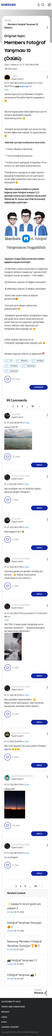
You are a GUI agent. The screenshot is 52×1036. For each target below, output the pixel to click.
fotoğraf (40, 361)
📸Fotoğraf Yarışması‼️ (21, 960)
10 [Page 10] (32, 406)
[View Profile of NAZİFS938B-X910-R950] (22, 776)
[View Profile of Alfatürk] (15, 76)
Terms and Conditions (13, 1007)
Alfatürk (24, 361)
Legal (4, 1017)
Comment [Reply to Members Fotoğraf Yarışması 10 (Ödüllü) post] (38, 387)
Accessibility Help (11, 1001)
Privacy (5, 1012)
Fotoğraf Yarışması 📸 (20, 975)
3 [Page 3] (22, 406)
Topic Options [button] (43, 27)
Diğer (6, 90)
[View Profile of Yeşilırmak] (24, 86)
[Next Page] (38, 406)
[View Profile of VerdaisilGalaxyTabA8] (21, 476)
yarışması (14, 371)
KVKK (4, 1022)
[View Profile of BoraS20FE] (16, 414)
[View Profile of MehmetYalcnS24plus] (21, 733)
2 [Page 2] (17, 406)
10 (11, 361)
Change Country (10, 1027)
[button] (43, 77)
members (14, 366)
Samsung (31, 366)
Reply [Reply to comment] (39, 465)
